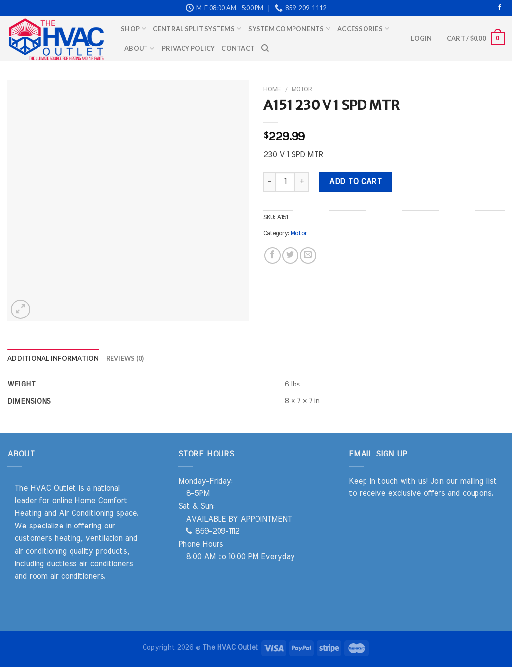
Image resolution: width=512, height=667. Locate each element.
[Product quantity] (285, 182)
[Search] (265, 48)
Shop (133, 28)
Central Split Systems (197, 28)
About (139, 48)
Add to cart (355, 182)
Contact (238, 48)
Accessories (363, 28)
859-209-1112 (212, 531)
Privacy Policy (188, 48)
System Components (289, 28)
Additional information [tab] (53, 358)
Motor (301, 89)
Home (272, 89)
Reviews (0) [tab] (125, 358)
